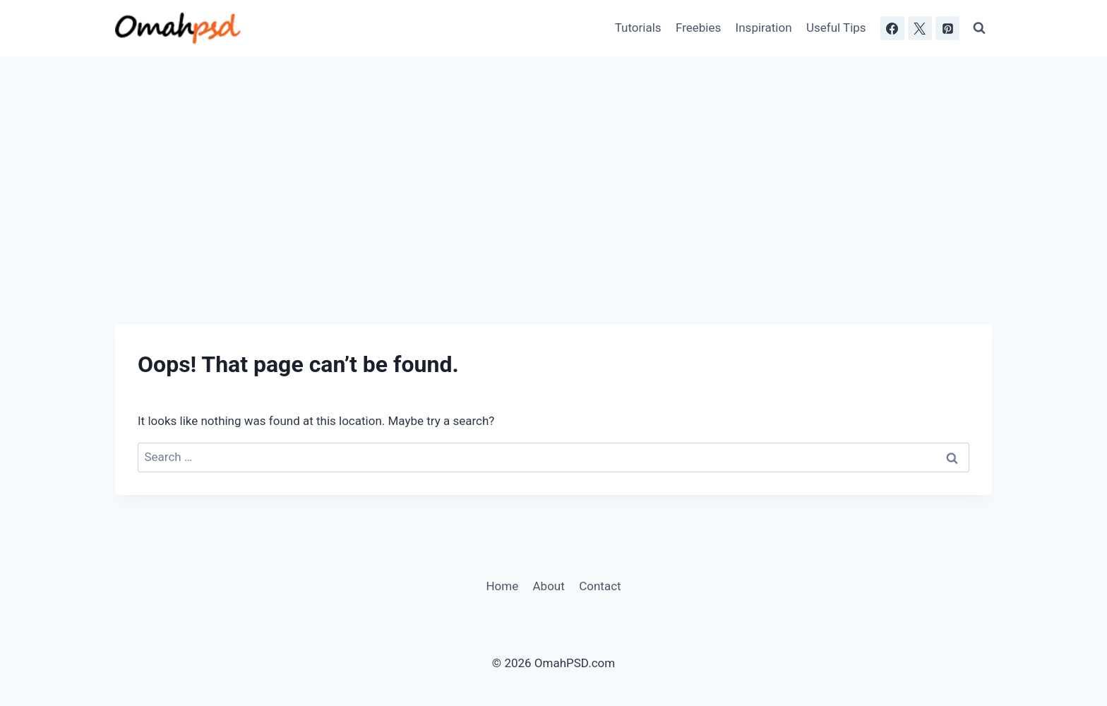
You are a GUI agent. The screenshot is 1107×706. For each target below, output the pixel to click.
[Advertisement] (553, 162)
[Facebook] (892, 28)
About (549, 586)
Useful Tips (836, 27)
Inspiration (764, 27)
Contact (600, 586)
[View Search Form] (979, 28)
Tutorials (638, 27)
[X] (920, 28)
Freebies (698, 27)
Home (502, 586)
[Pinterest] (947, 28)
